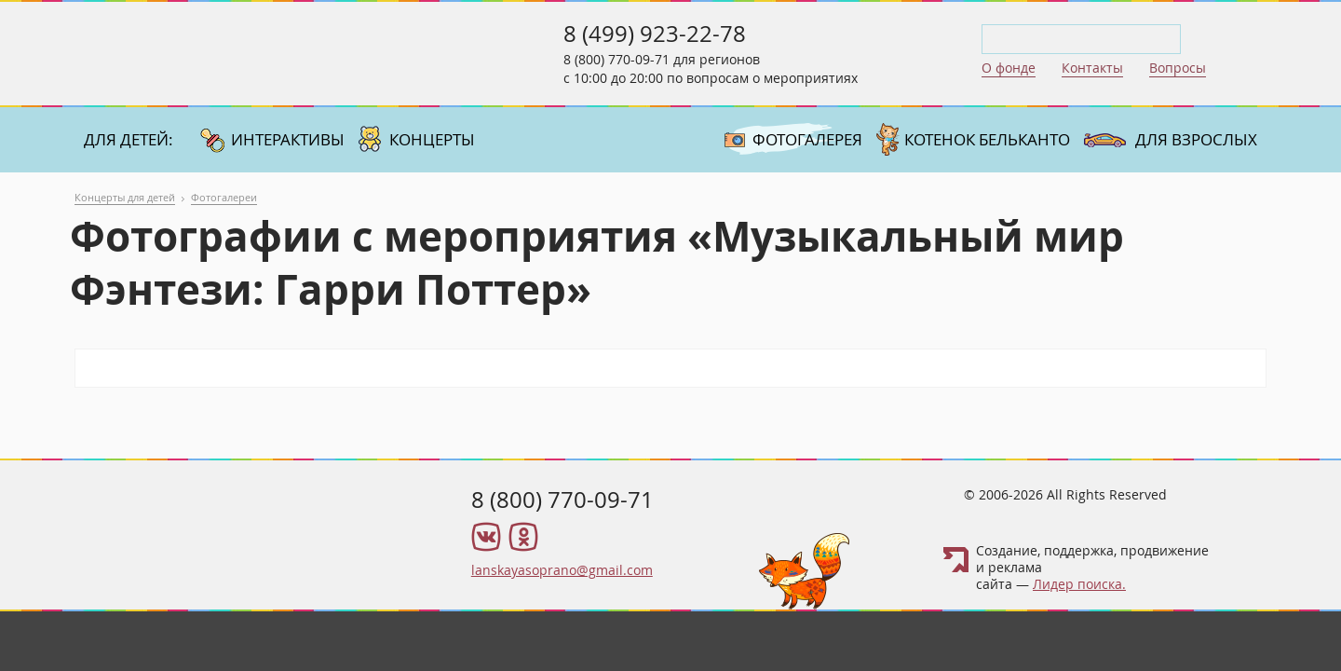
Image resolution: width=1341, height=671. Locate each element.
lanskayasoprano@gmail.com (562, 570)
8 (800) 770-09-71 (616, 59)
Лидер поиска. (1079, 584)
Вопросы (1177, 67)
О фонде (1009, 67)
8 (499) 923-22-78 (654, 34)
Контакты (1092, 67)
